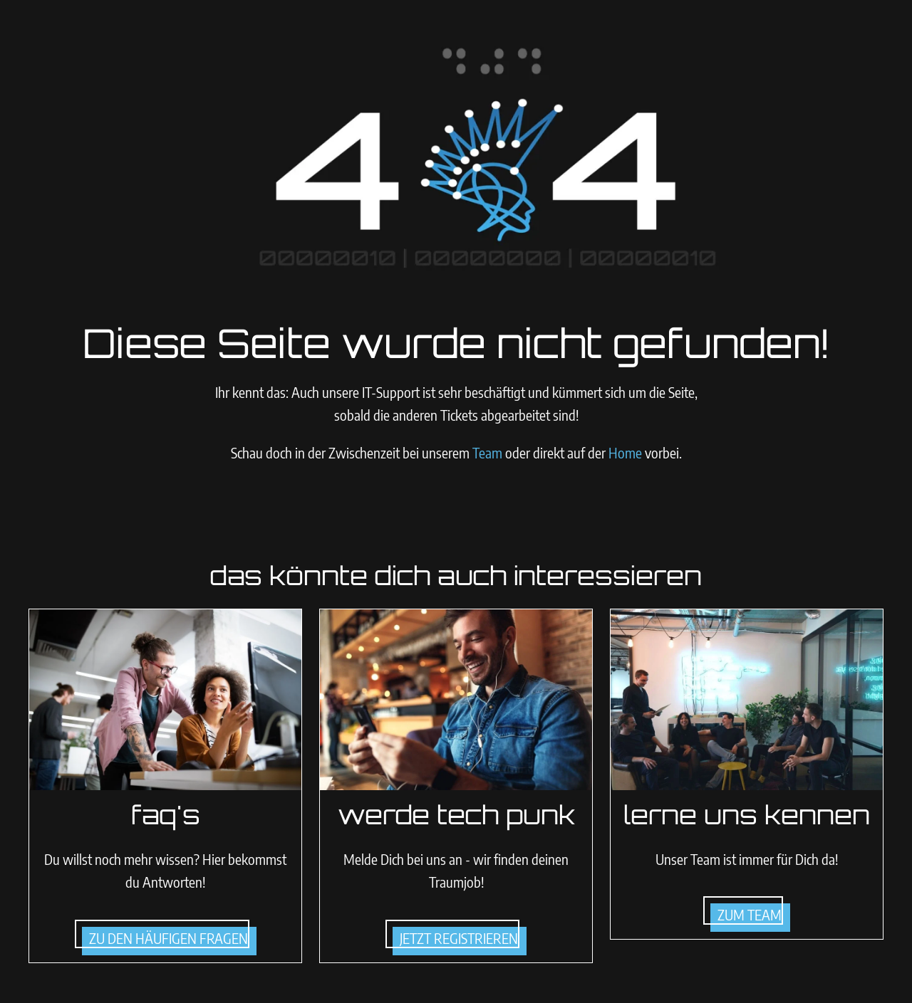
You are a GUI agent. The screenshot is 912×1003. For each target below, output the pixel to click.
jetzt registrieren (459, 938)
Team (488, 452)
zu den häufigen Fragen (168, 938)
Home (625, 452)
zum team (749, 914)
